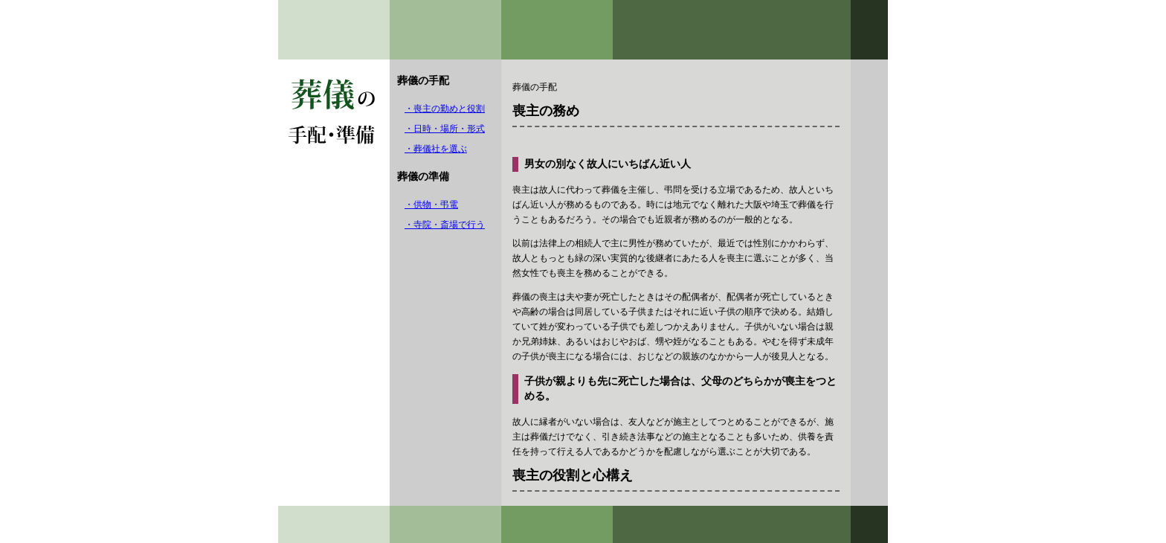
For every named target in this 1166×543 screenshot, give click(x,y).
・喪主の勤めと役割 (445, 108)
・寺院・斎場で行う (445, 224)
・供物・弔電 (431, 204)
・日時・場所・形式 (445, 128)
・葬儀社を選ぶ (436, 149)
